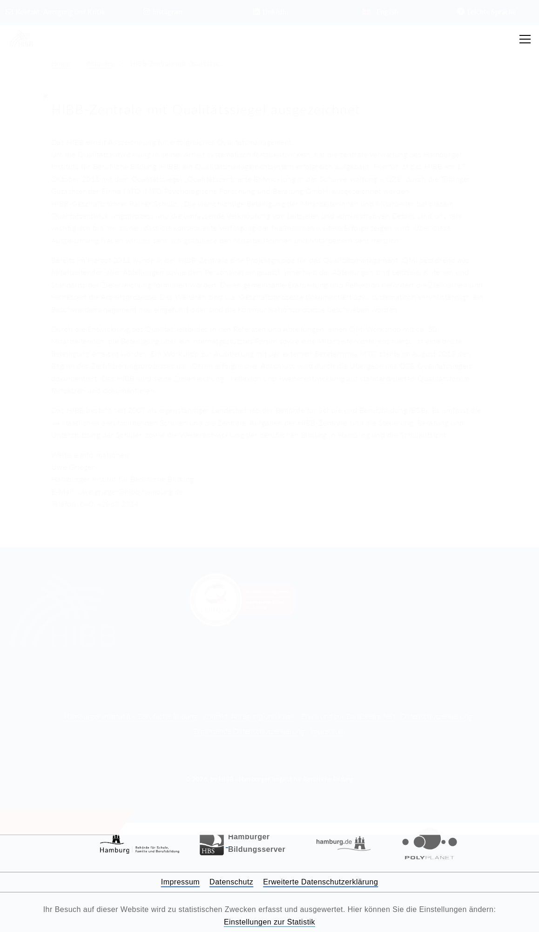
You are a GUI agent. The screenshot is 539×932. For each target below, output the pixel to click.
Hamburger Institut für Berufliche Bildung (130, 716)
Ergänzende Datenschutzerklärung (249, 730)
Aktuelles (100, 64)
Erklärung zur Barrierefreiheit (348, 716)
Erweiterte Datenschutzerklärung (320, 882)
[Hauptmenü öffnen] (525, 39)
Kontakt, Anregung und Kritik (249, 716)
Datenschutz (231, 882)
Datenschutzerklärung (436, 716)
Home (60, 64)
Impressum (327, 730)
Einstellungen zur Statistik (269, 922)
